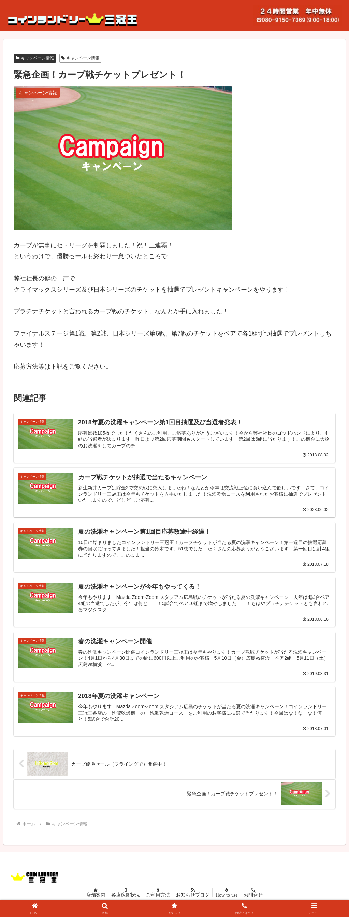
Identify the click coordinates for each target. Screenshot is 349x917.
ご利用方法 (158, 898)
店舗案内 (93, 898)
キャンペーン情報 (35, 58)
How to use (228, 898)
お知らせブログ (193, 898)
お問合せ (255, 898)
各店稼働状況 (124, 898)
